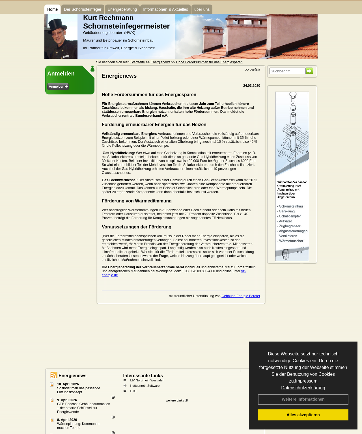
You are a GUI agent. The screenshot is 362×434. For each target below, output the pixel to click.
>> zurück (252, 70)
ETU (133, 391)
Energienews (73, 375)
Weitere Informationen (303, 399)
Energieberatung (122, 9)
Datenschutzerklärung (303, 387)
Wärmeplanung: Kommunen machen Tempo (78, 426)
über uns (202, 9)
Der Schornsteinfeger (82, 9)
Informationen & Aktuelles (165, 9)
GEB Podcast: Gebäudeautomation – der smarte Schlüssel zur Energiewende (83, 408)
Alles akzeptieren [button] (303, 415)
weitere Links (177, 400)
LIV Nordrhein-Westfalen (147, 380)
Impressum (306, 381)
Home (52, 9)
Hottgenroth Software (145, 385)
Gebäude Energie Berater (240, 296)
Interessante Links (143, 375)
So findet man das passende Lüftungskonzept (78, 390)
